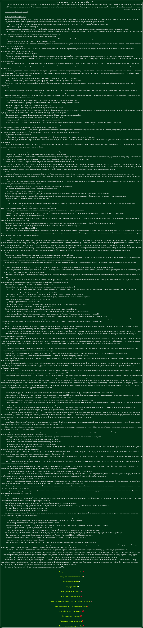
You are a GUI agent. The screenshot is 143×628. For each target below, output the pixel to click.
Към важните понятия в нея (71, 596)
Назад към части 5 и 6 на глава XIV (71, 572)
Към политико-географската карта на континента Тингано (71, 601)
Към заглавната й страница (71, 616)
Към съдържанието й (71, 586)
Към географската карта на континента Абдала (71, 606)
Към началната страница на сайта (71, 626)
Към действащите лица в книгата (71, 611)
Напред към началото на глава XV (71, 577)
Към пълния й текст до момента (71, 621)
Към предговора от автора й (71, 591)
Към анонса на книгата (71, 582)
